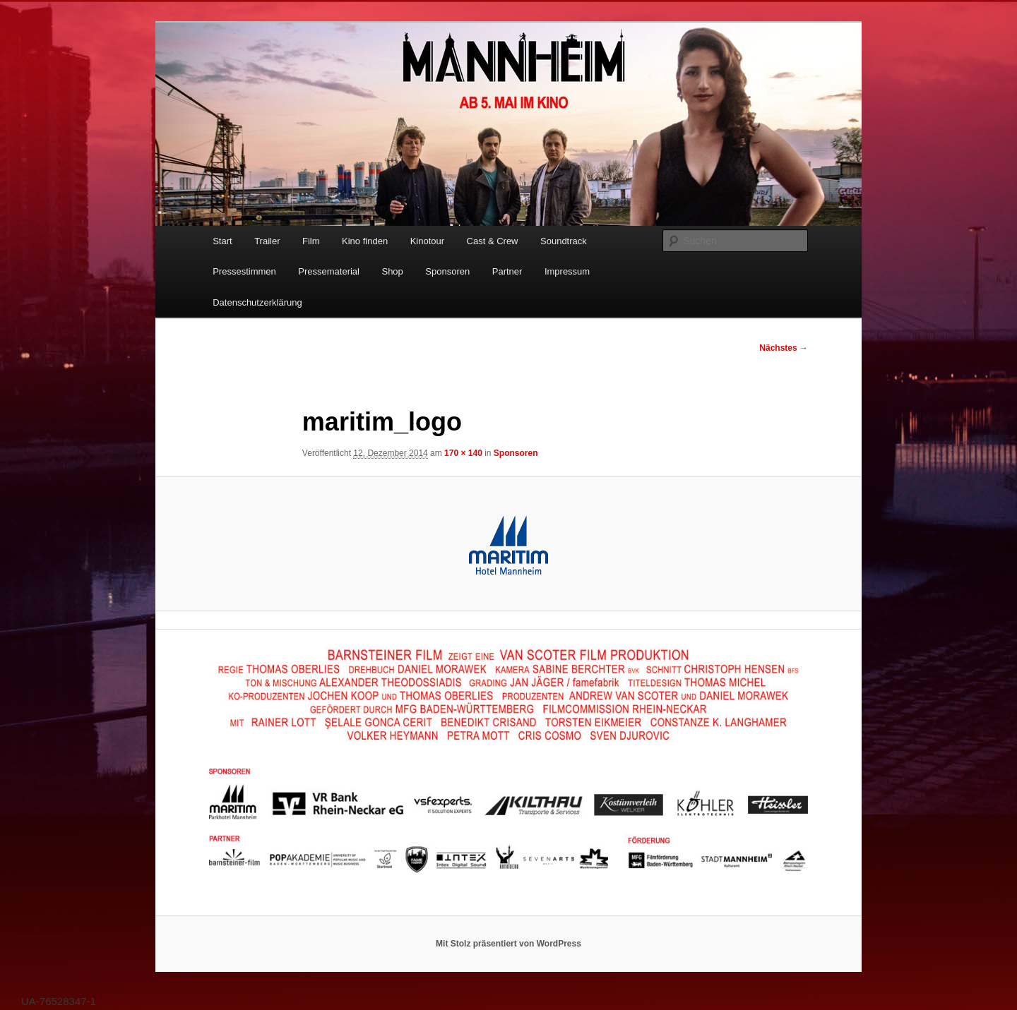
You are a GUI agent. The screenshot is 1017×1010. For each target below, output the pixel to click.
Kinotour (427, 241)
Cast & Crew (492, 241)
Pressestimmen (244, 271)
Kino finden (365, 241)
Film (311, 241)
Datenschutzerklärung (257, 302)
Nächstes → (783, 348)
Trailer (267, 241)
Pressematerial (328, 271)
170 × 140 (463, 453)
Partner (507, 271)
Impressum (567, 271)
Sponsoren (447, 271)
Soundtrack (563, 241)
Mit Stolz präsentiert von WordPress (508, 944)
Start (222, 241)
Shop (392, 271)
